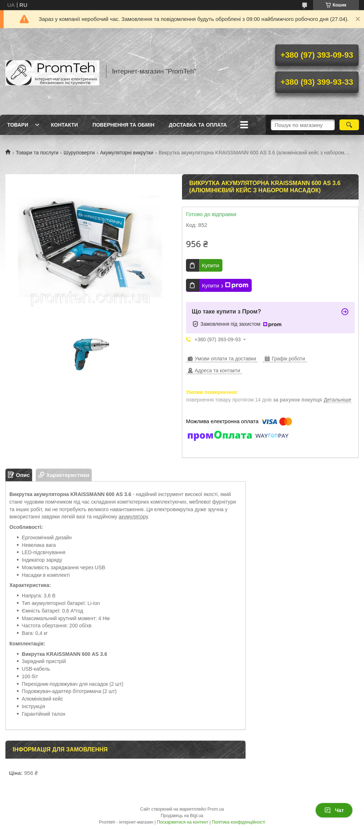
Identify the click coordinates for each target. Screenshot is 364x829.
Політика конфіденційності (238, 822)
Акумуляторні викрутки (126, 152)
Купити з (225, 285)
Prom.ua (216, 809)
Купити (210, 265)
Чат (334, 810)
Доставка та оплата (198, 125)
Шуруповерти (79, 152)
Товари (17, 125)
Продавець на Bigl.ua (182, 815)
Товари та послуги (37, 152)
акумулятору (133, 516)
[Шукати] (349, 124)
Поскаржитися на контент (182, 822)
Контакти (64, 125)
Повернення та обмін (123, 125)
